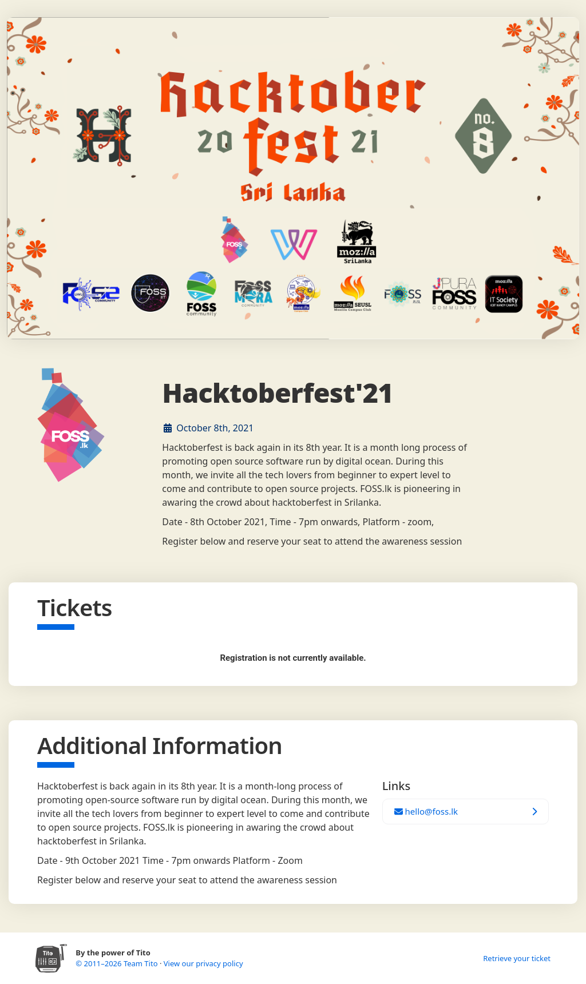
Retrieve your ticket (517, 958)
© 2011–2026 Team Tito (118, 963)
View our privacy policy (203, 963)
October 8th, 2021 (215, 428)
